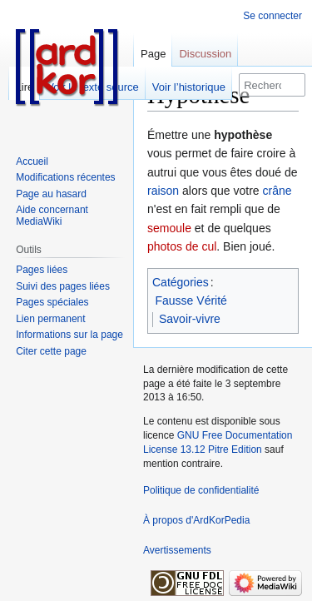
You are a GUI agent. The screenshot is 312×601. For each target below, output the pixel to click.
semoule (169, 228)
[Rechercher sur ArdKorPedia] (272, 85)
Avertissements (177, 550)
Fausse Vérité (191, 300)
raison (163, 190)
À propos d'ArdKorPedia (196, 520)
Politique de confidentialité (201, 490)
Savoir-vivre (189, 318)
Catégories (180, 282)
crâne (277, 190)
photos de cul (181, 246)
